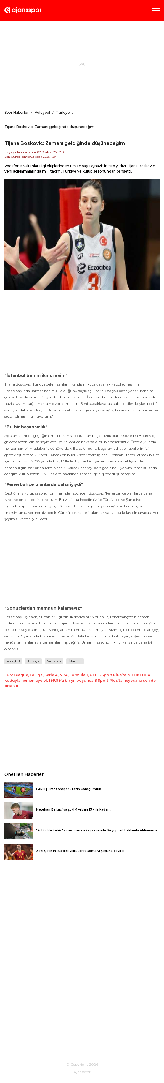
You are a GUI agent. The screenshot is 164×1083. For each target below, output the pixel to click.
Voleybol (13, 661)
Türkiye (33, 661)
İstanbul (75, 661)
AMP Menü (156, 10)
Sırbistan (54, 661)
